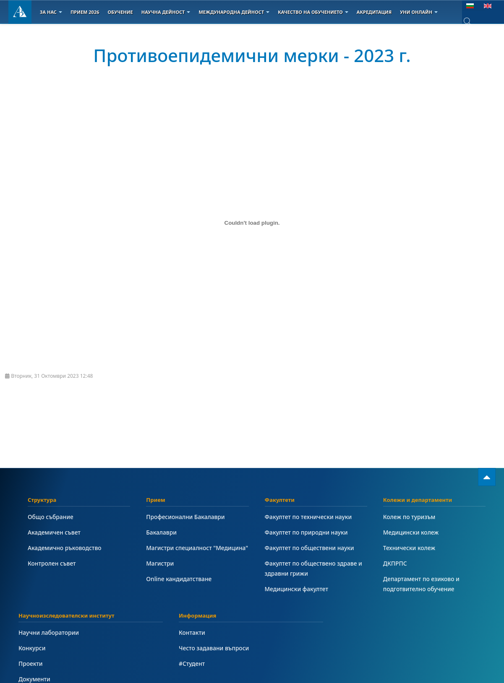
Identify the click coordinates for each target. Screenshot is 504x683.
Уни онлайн (419, 12)
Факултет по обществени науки (309, 548)
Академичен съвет (54, 532)
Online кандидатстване (179, 579)
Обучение (120, 12)
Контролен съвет (52, 563)
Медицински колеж (411, 532)
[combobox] (473, 21)
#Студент (192, 663)
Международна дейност (233, 12)
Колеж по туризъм (409, 517)
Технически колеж (409, 548)
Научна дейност (166, 12)
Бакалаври (161, 532)
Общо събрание (50, 517)
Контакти (192, 632)
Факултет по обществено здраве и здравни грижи (313, 568)
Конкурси (32, 648)
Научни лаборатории (48, 632)
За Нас (51, 12)
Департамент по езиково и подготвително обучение (421, 584)
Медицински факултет (296, 589)
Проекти (30, 663)
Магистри (160, 563)
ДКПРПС (395, 563)
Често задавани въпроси (214, 648)
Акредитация (374, 12)
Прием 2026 (85, 12)
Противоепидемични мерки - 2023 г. (252, 55)
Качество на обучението (313, 12)
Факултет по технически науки (308, 517)
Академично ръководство (65, 548)
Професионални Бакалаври (185, 517)
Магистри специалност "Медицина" (197, 548)
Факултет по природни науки (306, 532)
